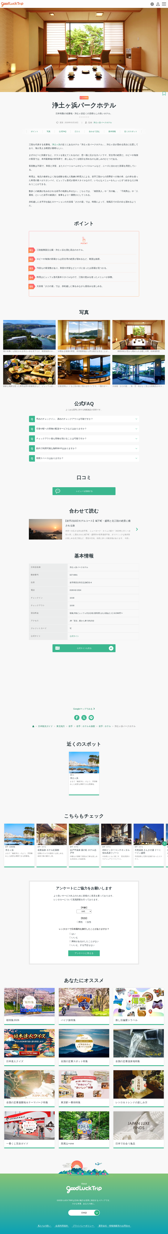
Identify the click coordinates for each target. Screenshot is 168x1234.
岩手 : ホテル (105, 726)
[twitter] (84, 717)
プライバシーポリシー (83, 1226)
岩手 (71, 726)
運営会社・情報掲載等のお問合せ (114, 1226)
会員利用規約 (61, 1226)
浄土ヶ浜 (56, 144)
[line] (91, 717)
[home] (12, 4)
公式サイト (74, 636)
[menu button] (164, 4)
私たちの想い (44, 1226)
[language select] (152, 4)
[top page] (33, 726)
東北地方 (60, 726)
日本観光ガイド (45, 726)
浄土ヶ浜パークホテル (102, 122)
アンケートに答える (84, 953)
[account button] (158, 4)
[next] (164, 843)
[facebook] (76, 717)
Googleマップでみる (83, 709)
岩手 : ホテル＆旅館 (85, 726)
